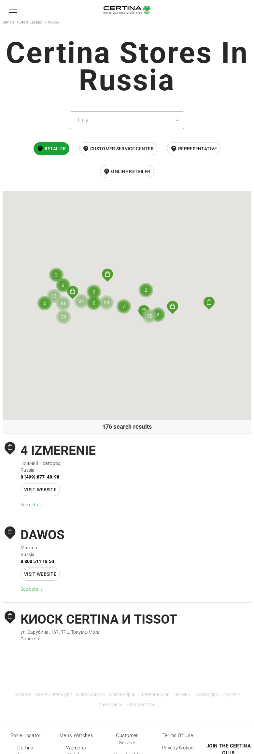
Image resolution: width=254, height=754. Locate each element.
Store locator (25, 735)
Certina (8, 22)
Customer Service (127, 739)
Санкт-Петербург (53, 694)
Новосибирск (90, 694)
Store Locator (31, 22)
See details (32, 504)
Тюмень (181, 694)
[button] (12, 10)
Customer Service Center (122, 148)
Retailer (55, 148)
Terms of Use (177, 735)
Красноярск (122, 694)
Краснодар (206, 694)
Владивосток (141, 704)
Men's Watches (76, 735)
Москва (22, 694)
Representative (197, 148)
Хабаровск (110, 704)
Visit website (40, 489)
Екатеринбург (154, 694)
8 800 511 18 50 (37, 561)
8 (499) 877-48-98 (40, 477)
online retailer (130, 171)
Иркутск (231, 694)
